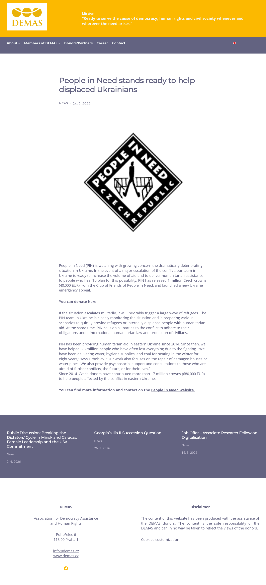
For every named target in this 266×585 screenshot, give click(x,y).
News (63, 102)
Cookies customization (160, 539)
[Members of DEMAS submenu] (59, 43)
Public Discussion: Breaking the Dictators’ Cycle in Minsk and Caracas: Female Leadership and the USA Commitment (42, 440)
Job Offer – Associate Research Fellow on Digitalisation (219, 435)
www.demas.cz (66, 555)
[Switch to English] (234, 43)
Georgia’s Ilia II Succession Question (127, 433)
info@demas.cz (66, 551)
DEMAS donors (162, 523)
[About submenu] (19, 43)
